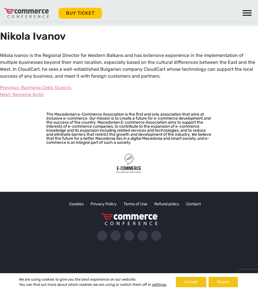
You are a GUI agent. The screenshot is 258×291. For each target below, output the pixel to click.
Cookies (76, 204)
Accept (191, 281)
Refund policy (166, 204)
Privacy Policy (104, 204)
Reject (223, 281)
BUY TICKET (80, 13)
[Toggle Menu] (247, 13)
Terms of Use (135, 204)
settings (159, 284)
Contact (193, 204)
